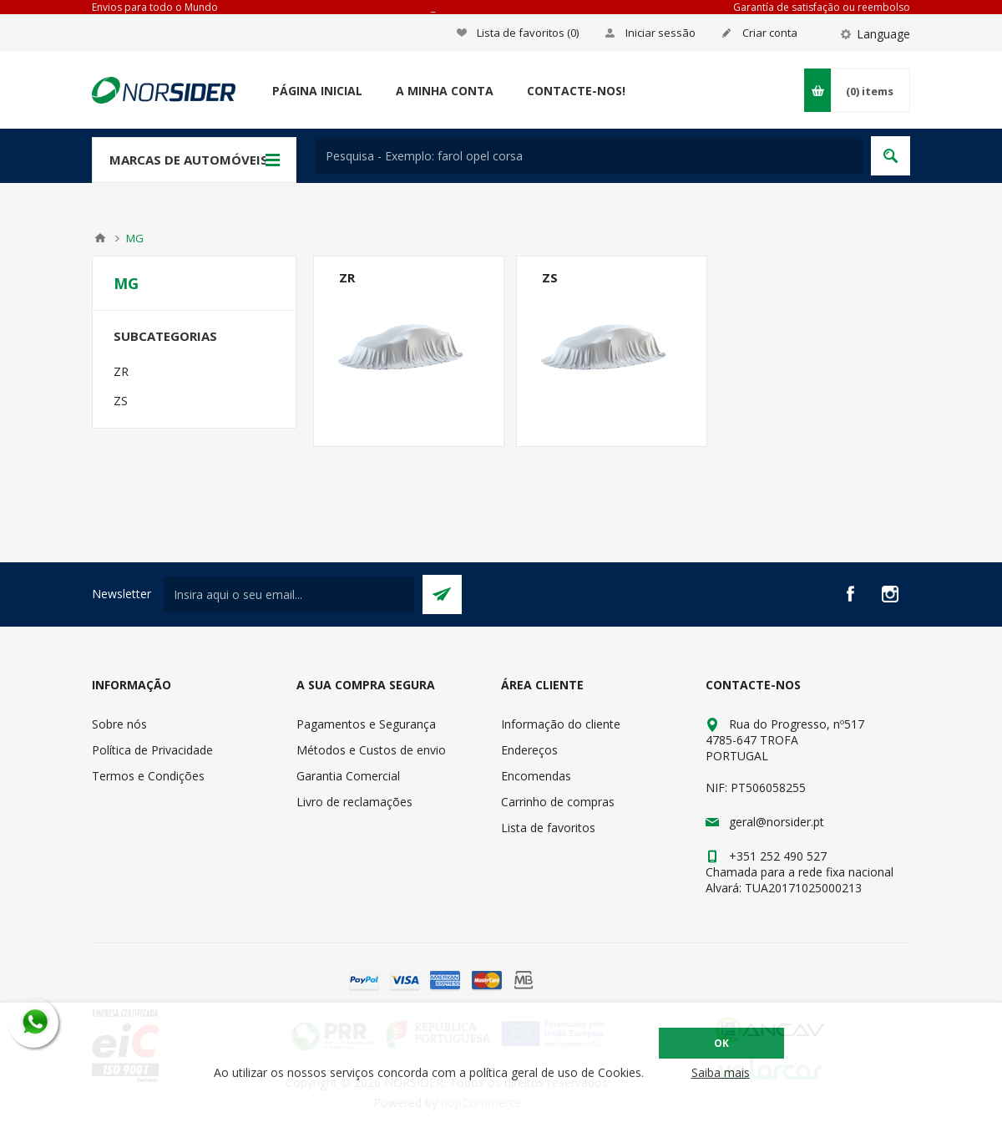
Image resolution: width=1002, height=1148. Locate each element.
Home (100, 238)
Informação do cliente (560, 724)
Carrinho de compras (558, 802)
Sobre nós (119, 724)
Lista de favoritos (548, 828)
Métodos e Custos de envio (371, 750)
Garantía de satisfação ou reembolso (821, 7)
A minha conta (444, 91)
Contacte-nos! (576, 91)
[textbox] (589, 156)
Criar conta (769, 32)
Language (883, 34)
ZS (550, 277)
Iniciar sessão (660, 32)
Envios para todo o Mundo (155, 7)
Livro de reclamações (354, 802)
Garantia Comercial (348, 776)
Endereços (529, 750)
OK (721, 1043)
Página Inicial (317, 91)
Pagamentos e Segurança (366, 724)
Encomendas (536, 776)
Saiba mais (720, 1072)
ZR (347, 277)
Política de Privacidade (152, 750)
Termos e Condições (148, 776)
